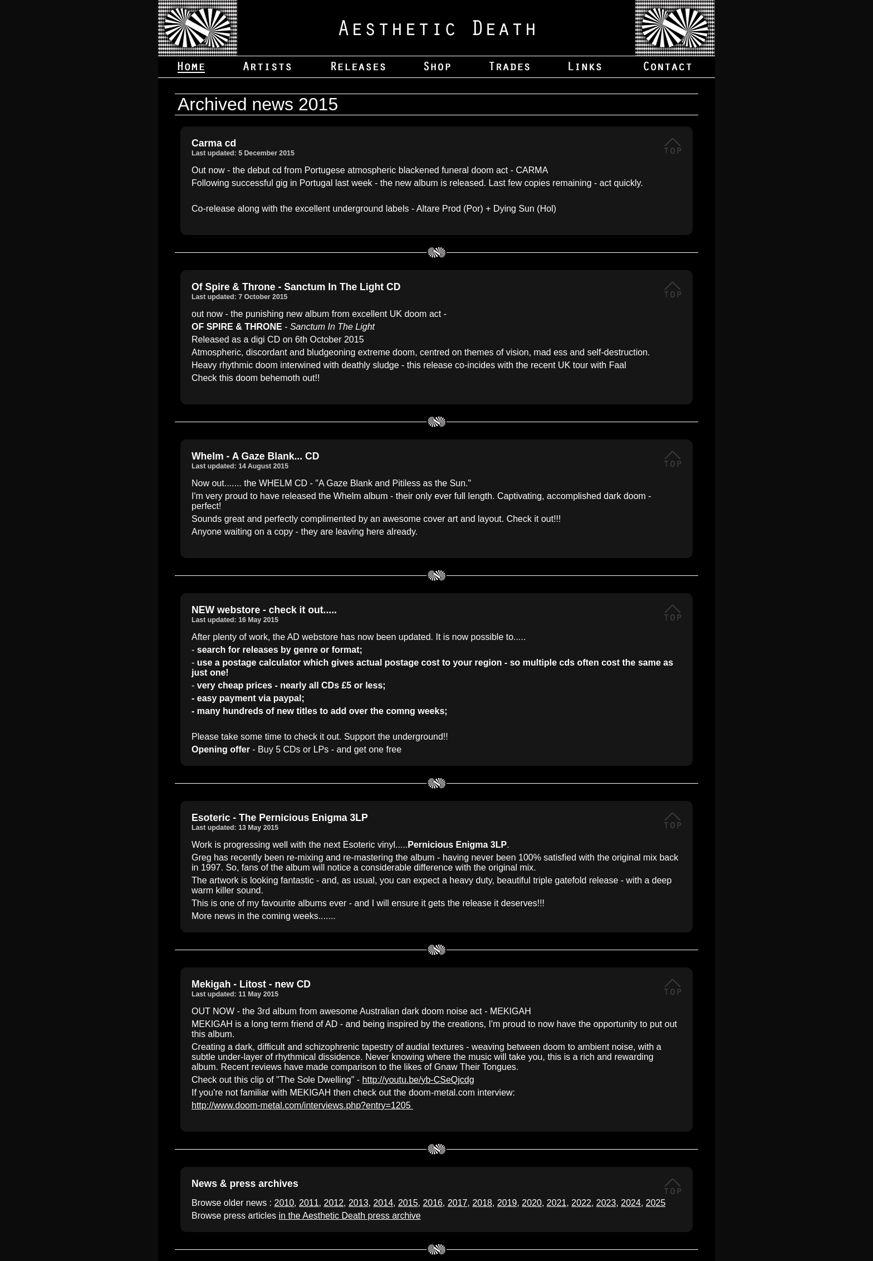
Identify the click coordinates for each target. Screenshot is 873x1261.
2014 (383, 1203)
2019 (507, 1203)
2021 (557, 1203)
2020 (532, 1203)
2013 (359, 1203)
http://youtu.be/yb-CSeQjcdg (418, 1079)
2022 (581, 1203)
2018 (482, 1203)
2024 (631, 1203)
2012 (333, 1203)
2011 (309, 1203)
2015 (408, 1203)
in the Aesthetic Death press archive (350, 1215)
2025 (656, 1203)
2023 (606, 1203)
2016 (433, 1203)
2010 (284, 1203)
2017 (458, 1203)
